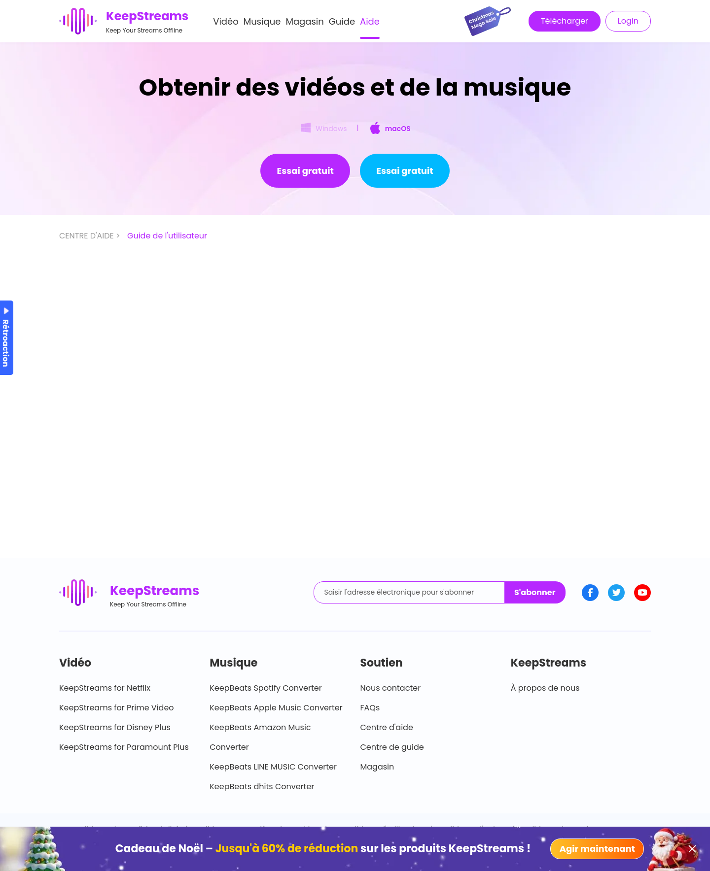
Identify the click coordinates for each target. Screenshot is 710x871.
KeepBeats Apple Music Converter (276, 707)
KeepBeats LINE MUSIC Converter (273, 766)
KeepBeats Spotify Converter (265, 688)
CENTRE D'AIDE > (90, 235)
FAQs (370, 707)
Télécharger (564, 21)
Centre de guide (392, 747)
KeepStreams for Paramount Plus (124, 747)
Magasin (304, 21)
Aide (370, 21)
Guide (342, 21)
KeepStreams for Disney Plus (115, 727)
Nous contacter (390, 688)
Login (628, 21)
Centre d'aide (386, 727)
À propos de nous (545, 688)
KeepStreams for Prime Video (116, 707)
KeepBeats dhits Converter (262, 786)
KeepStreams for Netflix (104, 688)
